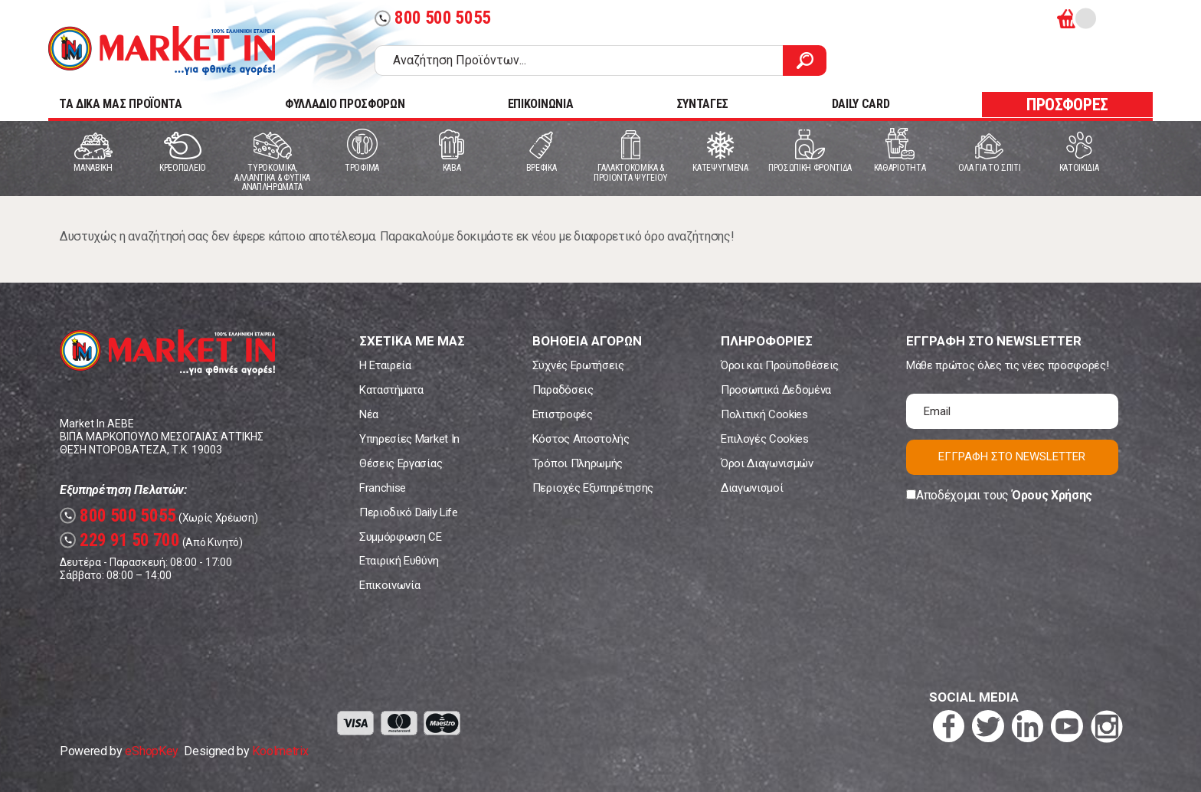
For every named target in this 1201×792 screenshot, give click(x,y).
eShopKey (151, 751)
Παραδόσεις (563, 390)
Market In (161, 50)
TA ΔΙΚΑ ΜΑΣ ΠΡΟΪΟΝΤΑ (120, 104)
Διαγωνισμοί (752, 488)
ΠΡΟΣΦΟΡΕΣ (1067, 104)
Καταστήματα (391, 390)
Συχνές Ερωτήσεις (578, 365)
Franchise (382, 488)
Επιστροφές (562, 414)
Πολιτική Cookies (764, 414)
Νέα (368, 414)
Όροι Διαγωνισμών (767, 463)
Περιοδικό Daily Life (408, 512)
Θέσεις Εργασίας (400, 463)
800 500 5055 (433, 18)
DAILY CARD (861, 104)
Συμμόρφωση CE (400, 537)
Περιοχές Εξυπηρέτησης (592, 488)
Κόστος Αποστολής (581, 439)
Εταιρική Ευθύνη (398, 561)
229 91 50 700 (120, 540)
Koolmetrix (280, 751)
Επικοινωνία (389, 585)
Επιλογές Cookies (765, 439)
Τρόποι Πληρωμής (577, 463)
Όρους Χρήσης (1052, 495)
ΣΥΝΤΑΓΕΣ (702, 104)
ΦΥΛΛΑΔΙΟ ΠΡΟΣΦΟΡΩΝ (344, 104)
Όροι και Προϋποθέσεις (780, 365)
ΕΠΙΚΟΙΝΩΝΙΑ (540, 104)
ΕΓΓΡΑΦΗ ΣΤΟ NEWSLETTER (1011, 456)
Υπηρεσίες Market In (409, 439)
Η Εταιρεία (385, 365)
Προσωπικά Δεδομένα (776, 390)
